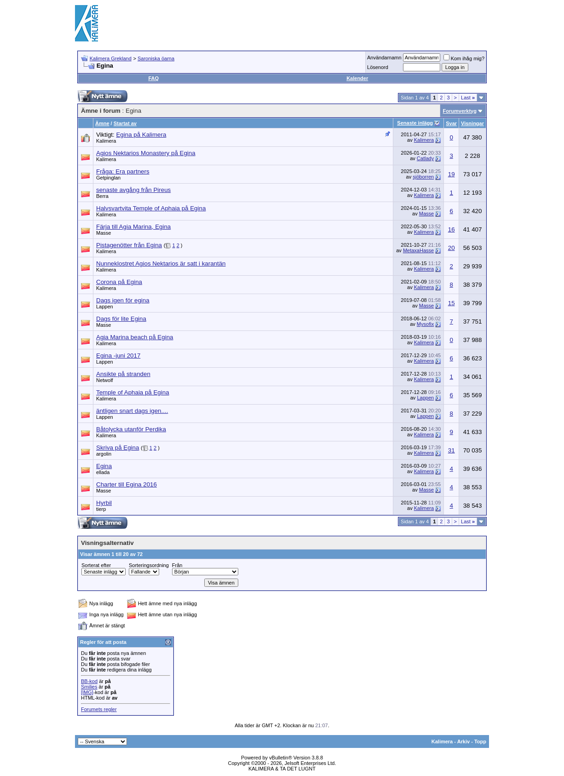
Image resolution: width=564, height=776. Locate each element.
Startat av (125, 123)
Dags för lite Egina (121, 318)
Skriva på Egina (117, 447)
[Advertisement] (321, 23)
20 (451, 247)
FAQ (153, 78)
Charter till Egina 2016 (126, 484)
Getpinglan (108, 177)
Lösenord (377, 67)
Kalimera (106, 141)
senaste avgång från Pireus (133, 189)
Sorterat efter (96, 565)
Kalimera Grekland (111, 58)
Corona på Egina (119, 281)
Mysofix (425, 324)
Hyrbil (104, 502)
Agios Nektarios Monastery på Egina (146, 153)
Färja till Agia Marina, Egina (133, 226)
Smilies (89, 686)
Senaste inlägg (415, 123)
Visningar (472, 123)
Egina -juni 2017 (118, 355)
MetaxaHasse (418, 250)
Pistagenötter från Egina (129, 245)
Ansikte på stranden (123, 374)
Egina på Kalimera (141, 134)
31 (451, 450)
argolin (103, 454)
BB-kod (89, 681)
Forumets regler (99, 709)
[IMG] (87, 692)
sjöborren (423, 177)
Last (468, 97)
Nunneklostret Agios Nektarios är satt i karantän (161, 263)
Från (177, 565)
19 (451, 174)
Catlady (425, 158)
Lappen (104, 306)
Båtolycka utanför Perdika (131, 429)
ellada (102, 472)
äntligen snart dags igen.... (132, 410)
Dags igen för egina (123, 300)
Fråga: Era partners (123, 171)
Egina (104, 466)
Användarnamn (384, 57)
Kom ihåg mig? (463, 58)
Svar (451, 123)
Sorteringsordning (149, 565)
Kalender (357, 78)
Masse (426, 213)
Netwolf (104, 380)
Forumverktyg (460, 111)
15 (451, 303)
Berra (102, 196)
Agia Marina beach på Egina (134, 337)
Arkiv (463, 741)
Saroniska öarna (156, 58)
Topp (480, 741)
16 (451, 229)
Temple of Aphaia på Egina (132, 392)
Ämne (102, 123)
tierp (101, 509)
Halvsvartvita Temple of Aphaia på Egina (151, 208)
